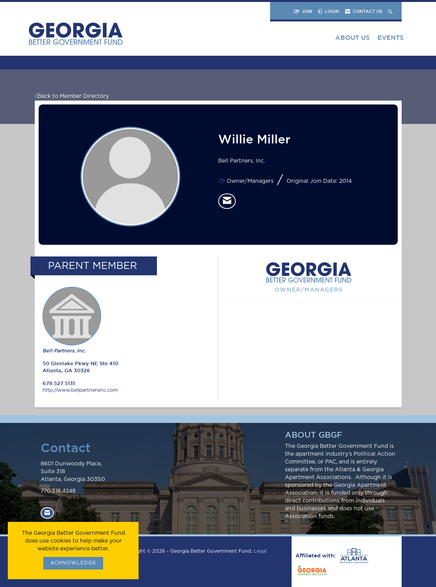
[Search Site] (391, 11)
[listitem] (227, 201)
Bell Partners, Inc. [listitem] (72, 320)
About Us (352, 37)
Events (390, 37)
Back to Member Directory (72, 96)
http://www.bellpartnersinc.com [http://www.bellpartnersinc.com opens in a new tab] (80, 390)
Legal (260, 551)
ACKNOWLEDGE (73, 563)
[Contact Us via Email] (47, 512)
